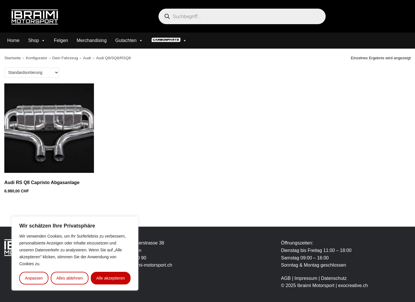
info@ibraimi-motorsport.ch (144, 265)
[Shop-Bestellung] (31, 73)
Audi (87, 58)
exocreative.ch (353, 285)
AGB (286, 278)
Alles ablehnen (69, 278)
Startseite (12, 58)
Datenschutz (334, 278)
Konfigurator (36, 58)
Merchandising (92, 40)
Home (13, 40)
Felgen (61, 40)
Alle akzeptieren (110, 278)
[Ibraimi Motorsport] (35, 16)
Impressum (307, 278)
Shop (36, 40)
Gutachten (129, 40)
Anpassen (34, 278)
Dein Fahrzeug (65, 58)
